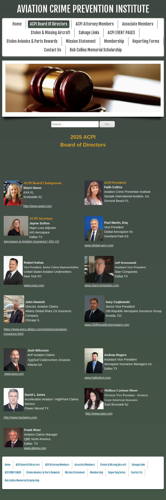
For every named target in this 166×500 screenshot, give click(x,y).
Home (17, 24)
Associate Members (137, 24)
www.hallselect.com (98, 377)
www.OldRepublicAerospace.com (107, 324)
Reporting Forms (145, 41)
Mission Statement (81, 41)
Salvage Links (89, 32)
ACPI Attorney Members (95, 24)
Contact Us (52, 50)
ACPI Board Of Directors (48, 24)
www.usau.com (34, 285)
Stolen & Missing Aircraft (50, 32)
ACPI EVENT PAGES (121, 32)
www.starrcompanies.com (102, 285)
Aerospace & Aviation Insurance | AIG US (31, 241)
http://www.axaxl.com (37, 206)
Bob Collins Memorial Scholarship (96, 50)
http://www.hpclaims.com (20, 417)
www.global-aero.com (99, 245)
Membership (114, 41)
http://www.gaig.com (98, 413)
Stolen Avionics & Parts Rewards (31, 41)
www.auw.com (14, 373)
